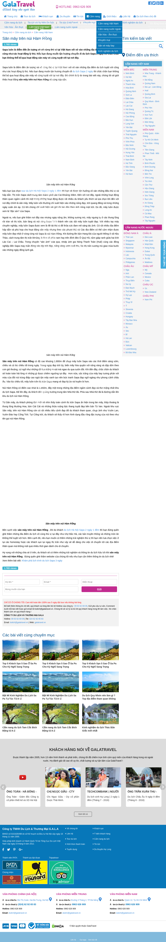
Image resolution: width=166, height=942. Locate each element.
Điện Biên (129, 98)
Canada (147, 273)
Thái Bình (129, 156)
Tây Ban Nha (130, 320)
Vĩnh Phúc (129, 141)
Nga (126, 270)
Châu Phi (148, 296)
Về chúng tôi (71, 828)
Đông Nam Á (131, 233)
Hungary (128, 316)
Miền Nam (148, 129)
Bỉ (125, 334)
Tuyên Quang (130, 131)
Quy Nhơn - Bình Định (151, 102)
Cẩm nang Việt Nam (39, 27)
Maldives (147, 262)
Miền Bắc (129, 69)
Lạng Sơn (129, 123)
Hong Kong (148, 248)
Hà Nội (128, 77)
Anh (126, 273)
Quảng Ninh (130, 91)
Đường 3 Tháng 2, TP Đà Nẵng (86, 900)
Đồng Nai (148, 170)
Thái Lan (128, 237)
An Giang (148, 203)
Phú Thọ (128, 138)
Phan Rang (148, 217)
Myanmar (129, 248)
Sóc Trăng (148, 195)
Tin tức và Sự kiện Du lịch (41, 22)
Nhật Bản (148, 244)
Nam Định (129, 159)
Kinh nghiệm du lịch (132, 22)
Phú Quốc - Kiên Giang (151, 134)
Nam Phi (147, 299)
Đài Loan (148, 237)
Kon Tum (148, 115)
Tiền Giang (148, 150)
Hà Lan (128, 338)
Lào (126, 255)
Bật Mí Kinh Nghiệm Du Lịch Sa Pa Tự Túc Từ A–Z (19, 697)
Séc (126, 331)
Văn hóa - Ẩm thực (13, 27)
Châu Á (147, 233)
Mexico (147, 277)
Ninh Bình (129, 73)
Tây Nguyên (149, 125)
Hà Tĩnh (128, 163)
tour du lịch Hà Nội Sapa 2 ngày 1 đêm (41, 191)
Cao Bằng (129, 116)
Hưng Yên (129, 152)
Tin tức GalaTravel (68, 22)
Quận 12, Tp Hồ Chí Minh (138, 900)
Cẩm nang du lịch (13, 22)
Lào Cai (128, 106)
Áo (126, 327)
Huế (145, 90)
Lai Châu (128, 102)
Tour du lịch (28, 16)
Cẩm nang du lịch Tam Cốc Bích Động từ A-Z (19, 729)
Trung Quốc (149, 255)
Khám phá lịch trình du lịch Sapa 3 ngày (42, 560)
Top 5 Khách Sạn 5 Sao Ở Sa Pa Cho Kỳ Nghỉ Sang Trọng (19, 665)
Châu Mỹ (148, 266)
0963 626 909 (82, 6)
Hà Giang (129, 109)
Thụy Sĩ (128, 302)
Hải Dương (129, 149)
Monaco (128, 323)
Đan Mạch (129, 288)
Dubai (146, 251)
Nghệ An (128, 80)
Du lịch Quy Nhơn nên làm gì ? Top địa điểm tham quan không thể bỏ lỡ (99, 697)
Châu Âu (129, 266)
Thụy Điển (129, 280)
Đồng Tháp (148, 206)
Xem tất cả (83, 814)
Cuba (146, 280)
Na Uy (127, 284)
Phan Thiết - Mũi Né (151, 154)
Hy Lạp (128, 295)
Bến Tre (147, 174)
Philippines (129, 262)
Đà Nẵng (147, 80)
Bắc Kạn (128, 120)
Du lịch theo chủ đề (145, 16)
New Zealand (149, 292)
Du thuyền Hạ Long (102, 849)
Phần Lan (129, 277)
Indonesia (129, 251)
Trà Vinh (147, 181)
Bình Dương (149, 167)
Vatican (128, 345)
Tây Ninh (147, 159)
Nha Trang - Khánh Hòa (152, 74)
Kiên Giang (148, 192)
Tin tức (78, 16)
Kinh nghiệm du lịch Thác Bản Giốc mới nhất (98, 729)
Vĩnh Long (148, 177)
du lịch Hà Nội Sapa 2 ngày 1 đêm (81, 530)
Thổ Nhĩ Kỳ (129, 291)
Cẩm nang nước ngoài (66, 27)
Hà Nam (128, 174)
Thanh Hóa (129, 84)
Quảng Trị (148, 111)
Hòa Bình (129, 88)
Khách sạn (46, 16)
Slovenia (128, 309)
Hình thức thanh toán (75, 844)
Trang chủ (11, 16)
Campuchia (129, 258)
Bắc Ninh (129, 145)
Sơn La (128, 95)
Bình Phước (149, 163)
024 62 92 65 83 (36, 619)
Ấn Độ (146, 258)
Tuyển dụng (71, 849)
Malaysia (128, 244)
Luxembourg (130, 349)
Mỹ (145, 270)
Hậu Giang (148, 188)
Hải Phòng (129, 113)
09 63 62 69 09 (80, 606)
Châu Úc (148, 284)
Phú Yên (147, 107)
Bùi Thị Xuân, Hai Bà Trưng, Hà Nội (35, 900)
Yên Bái (128, 127)
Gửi (99, 589)
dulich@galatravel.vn (19, 622)
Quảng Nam (149, 83)
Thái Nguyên (130, 134)
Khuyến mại (89, 22)
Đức (126, 342)
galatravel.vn (40, 622)
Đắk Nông (148, 122)
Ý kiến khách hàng (101, 834)
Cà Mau (147, 213)
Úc (145, 288)
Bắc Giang (129, 167)
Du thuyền (63, 16)
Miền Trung (150, 69)
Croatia (128, 313)
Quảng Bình (149, 94)
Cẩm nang (93, 16)
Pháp (127, 298)
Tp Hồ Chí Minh (150, 139)
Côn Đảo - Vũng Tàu (151, 144)
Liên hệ (125, 16)
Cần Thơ (147, 185)
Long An (147, 210)
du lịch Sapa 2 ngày (83, 71)
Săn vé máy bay (109, 22)
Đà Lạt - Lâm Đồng (152, 87)
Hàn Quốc (148, 240)
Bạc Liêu (147, 199)
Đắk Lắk (147, 118)
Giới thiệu (109, 16)
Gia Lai (147, 97)
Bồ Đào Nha (130, 352)
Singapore (129, 240)
